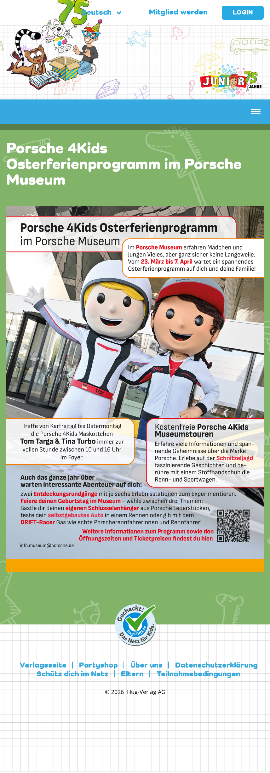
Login (243, 13)
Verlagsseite (43, 665)
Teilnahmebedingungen (198, 674)
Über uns (146, 665)
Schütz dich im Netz (72, 674)
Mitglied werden (176, 12)
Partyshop (98, 665)
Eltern (132, 674)
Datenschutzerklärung (216, 665)
